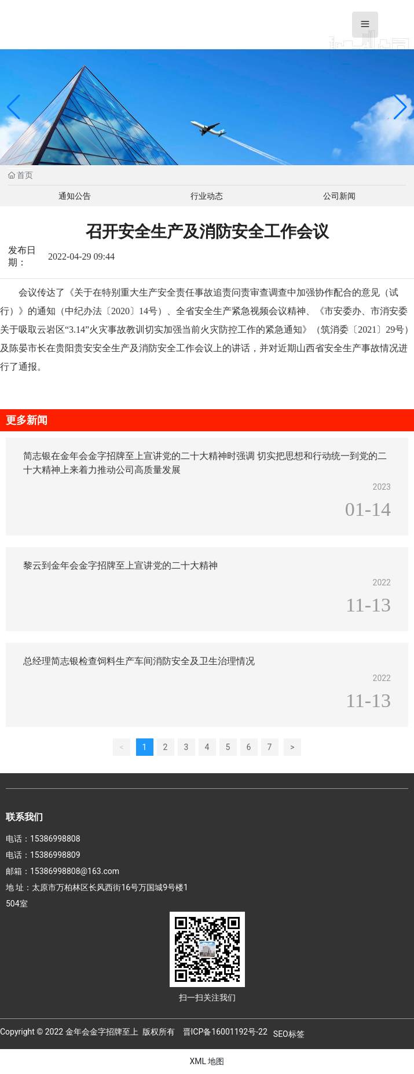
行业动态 (206, 196)
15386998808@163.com (74, 871)
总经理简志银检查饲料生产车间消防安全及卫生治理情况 (139, 661)
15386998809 (55, 855)
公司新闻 (339, 196)
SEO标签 (289, 1034)
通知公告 (74, 196)
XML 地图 (206, 1061)
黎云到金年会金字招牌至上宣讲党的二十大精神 (120, 565)
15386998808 (55, 838)
